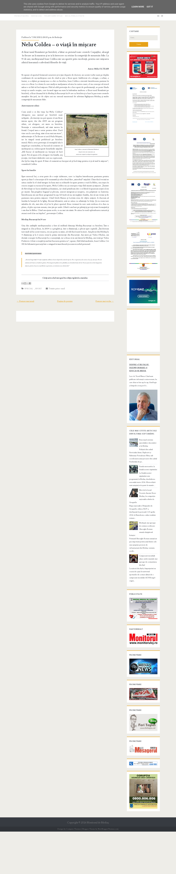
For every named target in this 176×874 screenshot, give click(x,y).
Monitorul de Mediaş (98, 865)
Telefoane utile (53, 16)
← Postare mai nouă (22, 292)
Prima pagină (21, 16)
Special (26, 279)
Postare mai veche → (108, 292)
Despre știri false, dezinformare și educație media (141, 408)
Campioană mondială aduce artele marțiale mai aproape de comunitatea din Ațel (148, 587)
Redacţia (36, 16)
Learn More (137, 7)
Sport (36, 279)
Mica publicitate (74, 16)
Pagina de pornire (65, 292)
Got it (150, 7)
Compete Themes (73, 872)
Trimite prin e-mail (52, 279)
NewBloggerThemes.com (108, 872)
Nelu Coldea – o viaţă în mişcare (56, 44)
